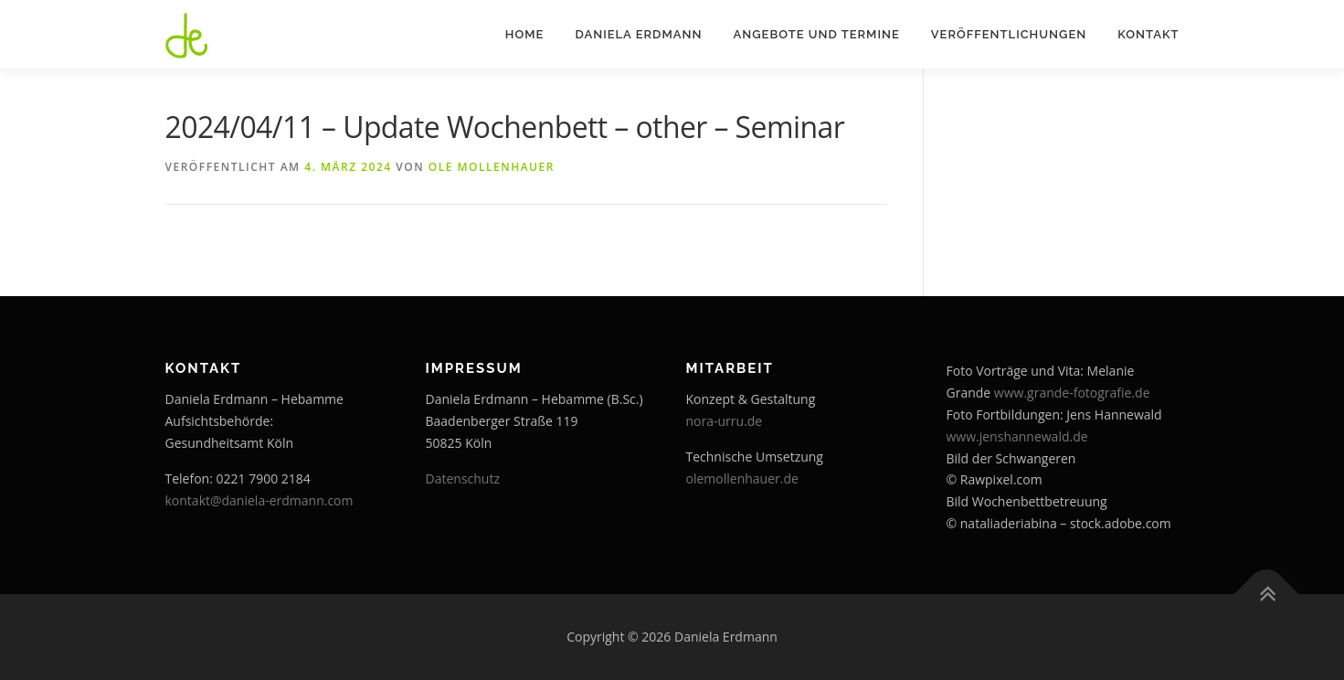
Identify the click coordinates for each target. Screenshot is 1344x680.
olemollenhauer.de (742, 478)
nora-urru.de (724, 421)
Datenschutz (463, 478)
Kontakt (1148, 34)
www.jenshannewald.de (1017, 436)
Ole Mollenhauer (492, 167)
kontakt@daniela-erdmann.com (259, 500)
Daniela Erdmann (638, 34)
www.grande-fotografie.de (1072, 392)
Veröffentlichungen (1008, 34)
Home (525, 34)
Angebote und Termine (816, 34)
